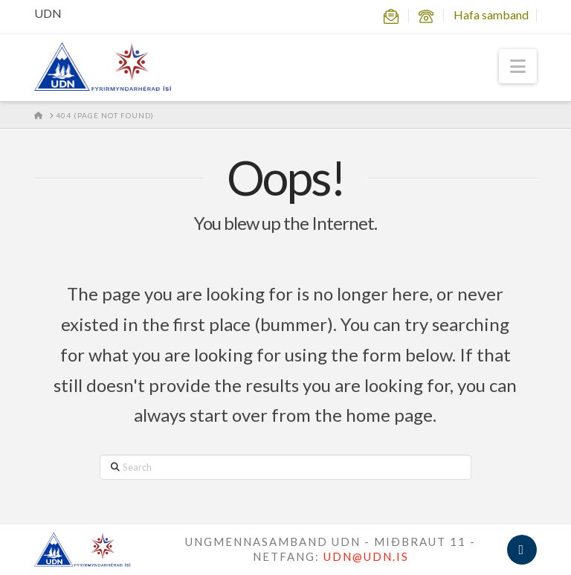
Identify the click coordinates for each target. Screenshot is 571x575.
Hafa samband (491, 14)
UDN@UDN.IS (366, 556)
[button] (518, 66)
